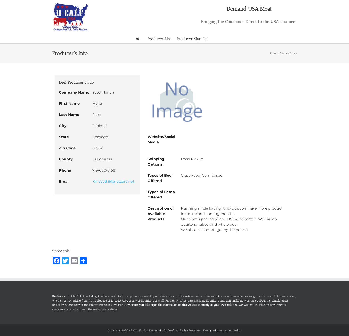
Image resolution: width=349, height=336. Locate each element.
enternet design (230, 330)
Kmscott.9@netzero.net (113, 181)
